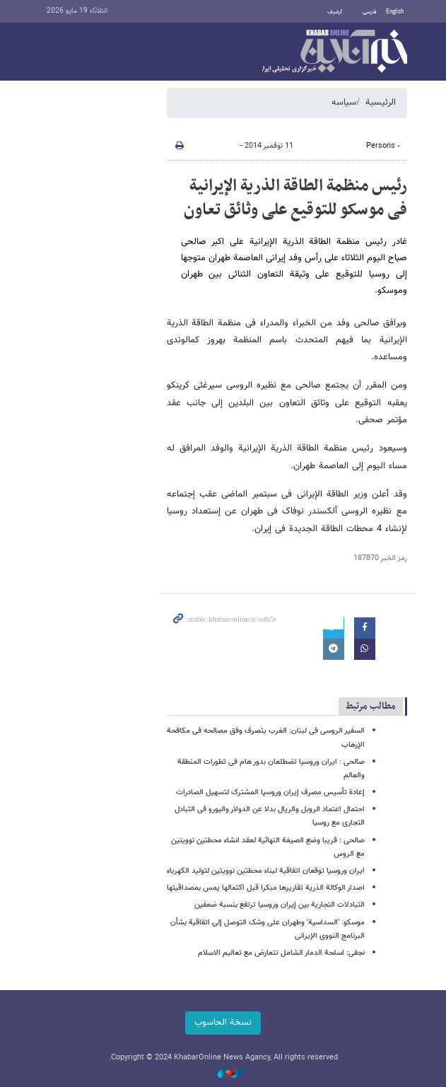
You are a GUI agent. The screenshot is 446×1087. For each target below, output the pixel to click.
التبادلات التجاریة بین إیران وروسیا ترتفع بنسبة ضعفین (279, 905)
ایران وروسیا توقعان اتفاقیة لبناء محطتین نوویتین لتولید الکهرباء (266, 871)
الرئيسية (380, 102)
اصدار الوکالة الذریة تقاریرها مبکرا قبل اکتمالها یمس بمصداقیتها (266, 888)
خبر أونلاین (334, 52)
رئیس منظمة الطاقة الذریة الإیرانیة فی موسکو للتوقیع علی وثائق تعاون (295, 198)
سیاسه (343, 102)
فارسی (370, 12)
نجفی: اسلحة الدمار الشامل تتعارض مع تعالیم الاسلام (281, 953)
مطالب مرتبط (371, 706)
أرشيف (334, 12)
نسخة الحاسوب (223, 1023)
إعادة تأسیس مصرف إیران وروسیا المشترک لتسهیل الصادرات (270, 792)
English (395, 12)
